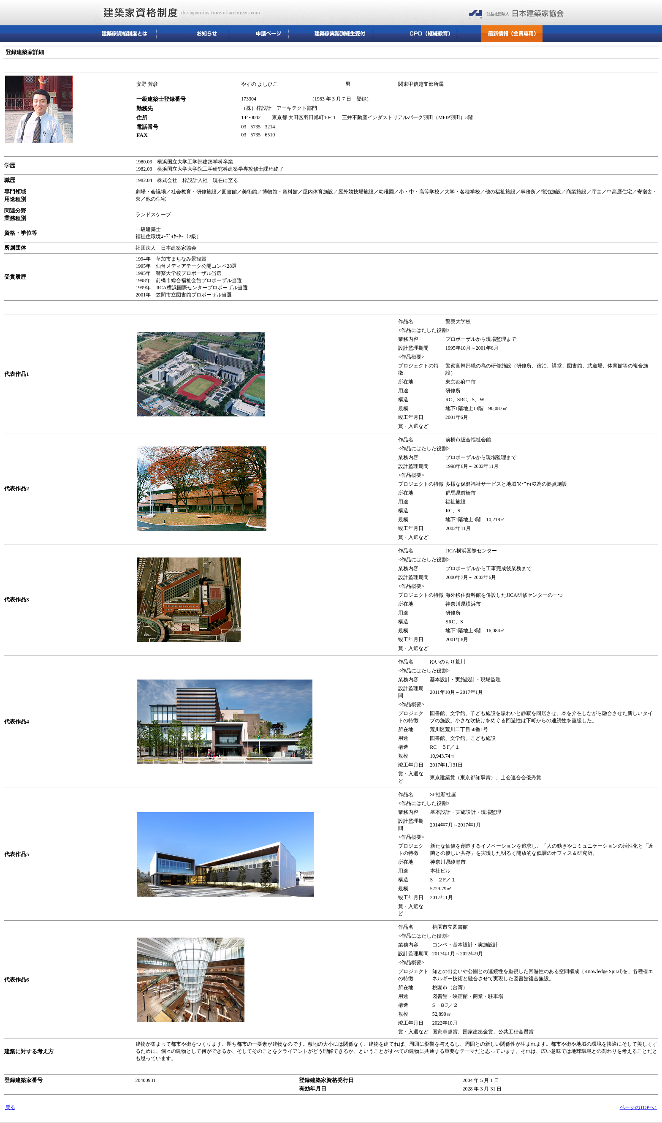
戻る (10, 1107)
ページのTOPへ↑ (638, 1107)
